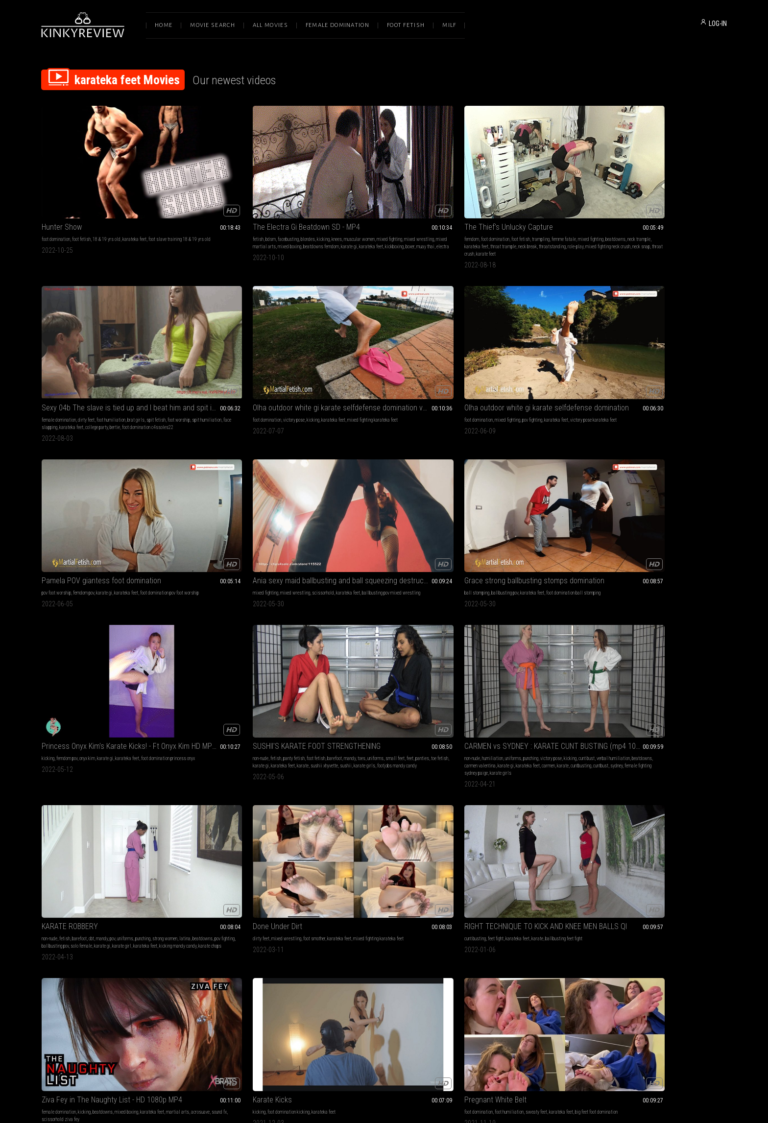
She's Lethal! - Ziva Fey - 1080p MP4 (376, 753)
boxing (352, 780)
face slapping (527, 206)
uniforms (50, 485)
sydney (281, 493)
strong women (86, 919)
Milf (449, 25)
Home (163, 25)
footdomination (223, 780)
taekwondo (566, 772)
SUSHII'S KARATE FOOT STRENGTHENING (105, 466)
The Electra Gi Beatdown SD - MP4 (234, 186)
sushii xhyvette (69, 493)
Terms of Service (353, 1020)
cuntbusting (246, 493)
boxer (287, 213)
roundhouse (469, 787)
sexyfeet (276, 772)
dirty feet (503, 198)
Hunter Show (62, 186)
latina (340, 485)
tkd (498, 780)
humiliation (208, 478)
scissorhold (390, 346)
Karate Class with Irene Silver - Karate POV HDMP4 (523, 753)
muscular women (287, 198)
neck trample (368, 206)
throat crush (330, 220)
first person (549, 765)
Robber (192, 753)
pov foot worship (195, 346)
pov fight (508, 772)
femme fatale (419, 198)
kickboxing (272, 213)
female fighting (85, 765)
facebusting (216, 198)
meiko (47, 934)
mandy (138, 478)
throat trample (421, 206)
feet (84, 485)
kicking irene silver (476, 780)
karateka (550, 780)
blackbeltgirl (516, 640)
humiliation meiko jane (139, 927)
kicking (251, 198)
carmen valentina (263, 485)
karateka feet (134, 198)
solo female (431, 485)
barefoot (123, 478)
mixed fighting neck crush (400, 213)
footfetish (567, 625)
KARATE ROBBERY (348, 466)
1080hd (568, 765)
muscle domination (646, 765)
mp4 (533, 765)
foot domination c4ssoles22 (507, 213)
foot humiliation (528, 198)
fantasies (382, 772)
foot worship (470, 206)
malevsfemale (560, 633)
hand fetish (119, 912)
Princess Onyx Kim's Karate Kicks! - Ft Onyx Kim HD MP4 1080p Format (662, 333)
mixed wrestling (223, 206)
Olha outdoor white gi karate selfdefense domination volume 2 (662, 186)
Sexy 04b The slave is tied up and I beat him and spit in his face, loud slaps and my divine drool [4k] (523, 186)
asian (47, 927)
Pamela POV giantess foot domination (240, 333)
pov (390, 478)
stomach (467, 633)
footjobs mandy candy (142, 493)
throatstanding (345, 213)
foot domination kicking (216, 625)
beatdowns (345, 206)
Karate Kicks (200, 613)
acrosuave (76, 633)
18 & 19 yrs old (106, 198)
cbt (369, 478)
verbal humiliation (207, 485)
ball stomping (471, 346)
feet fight (629, 478)
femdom (327, 198)
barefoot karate (490, 640)
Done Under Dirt (483, 466)
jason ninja (435, 772)
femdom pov (222, 346)
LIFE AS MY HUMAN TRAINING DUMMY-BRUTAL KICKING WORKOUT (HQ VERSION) (662, 613)
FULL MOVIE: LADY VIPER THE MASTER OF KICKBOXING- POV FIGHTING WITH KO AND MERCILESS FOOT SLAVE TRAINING (662, 753)
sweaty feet (392, 625)
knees (265, 198)
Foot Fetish (406, 25)
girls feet (294, 772)
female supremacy (354, 772)
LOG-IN (718, 23)
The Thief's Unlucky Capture (364, 186)
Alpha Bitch (59, 753)
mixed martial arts (257, 206)
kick (541, 633)
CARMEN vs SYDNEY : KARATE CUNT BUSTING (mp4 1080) (245, 466)
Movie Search (212, 25)
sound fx (94, 633)
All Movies (270, 25)
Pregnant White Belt (351, 613)
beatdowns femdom (198, 213)
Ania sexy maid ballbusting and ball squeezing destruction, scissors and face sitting (384, 333)
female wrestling (251, 765)
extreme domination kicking (685, 625)
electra (196, 220)
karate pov (531, 780)
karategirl (205, 787)
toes (150, 478)
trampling (396, 198)
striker (566, 780)
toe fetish (113, 485)
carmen (213, 493)
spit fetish (573, 198)
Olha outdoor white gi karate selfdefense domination (106, 333)
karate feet (353, 220)
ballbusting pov (499, 346)
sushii (90, 493)
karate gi (226, 213)
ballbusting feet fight (697, 478)
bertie (475, 213)
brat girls (553, 198)
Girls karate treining (489, 613)
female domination (476, 198)
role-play (368, 213)
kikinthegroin (562, 640)
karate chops (435, 493)
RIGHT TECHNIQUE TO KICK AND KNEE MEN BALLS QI (662, 466)
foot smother (520, 478)
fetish (186, 198)
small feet (69, 485)
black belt (511, 780)
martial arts (53, 633)
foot (553, 625)
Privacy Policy (419, 1020)
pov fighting (109, 346)
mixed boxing (289, 206)
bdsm (198, 198)
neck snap (434, 213)
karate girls (109, 493)
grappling (225, 765)
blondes (236, 198)
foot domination (56, 198)
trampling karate (274, 780)
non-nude (49, 478)
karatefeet (539, 640)
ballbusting (279, 765)
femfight (528, 633)
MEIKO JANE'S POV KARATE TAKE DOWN (104, 900)
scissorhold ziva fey (123, 633)
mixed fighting (193, 206)
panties (96, 485)
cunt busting (609, 478)
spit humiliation (498, 206)
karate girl (347, 493)
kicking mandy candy (403, 493)
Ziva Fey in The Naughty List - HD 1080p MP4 (106, 613)
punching (247, 478)
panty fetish (83, 478)
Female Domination (337, 25)
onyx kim (643, 346)
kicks (500, 765)
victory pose (639, 198)
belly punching (332, 780)
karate (47, 493)
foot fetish (81, 198)
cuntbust (265, 493)
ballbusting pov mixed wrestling (349, 353)
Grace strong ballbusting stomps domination (523, 333)
